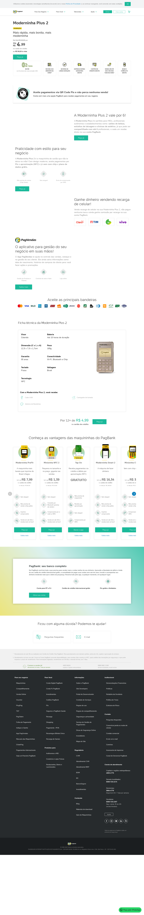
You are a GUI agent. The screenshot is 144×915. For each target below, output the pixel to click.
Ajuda (94, 12)
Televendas (79, 12)
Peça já (20, 54)
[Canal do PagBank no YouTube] (116, 881)
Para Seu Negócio (41, 12)
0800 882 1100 (103, 725)
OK (128, 4)
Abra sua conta (79, 655)
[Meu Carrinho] (129, 12)
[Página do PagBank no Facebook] (106, 881)
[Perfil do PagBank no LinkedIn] (121, 881)
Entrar (108, 12)
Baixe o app (78, 582)
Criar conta (119, 12)
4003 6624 (66, 725)
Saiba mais (23, 339)
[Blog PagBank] (126, 881)
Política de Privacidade (73, 4)
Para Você (60, 12)
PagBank (22, 11)
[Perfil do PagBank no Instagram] (111, 881)
